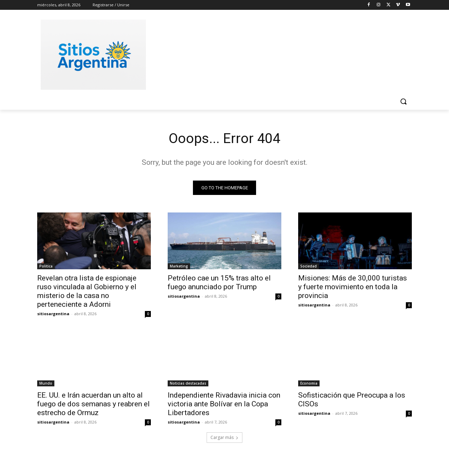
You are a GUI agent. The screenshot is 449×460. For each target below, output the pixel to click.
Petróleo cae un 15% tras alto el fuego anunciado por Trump (219, 282)
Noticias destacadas (188, 383)
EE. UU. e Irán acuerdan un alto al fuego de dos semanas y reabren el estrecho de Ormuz (93, 404)
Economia (308, 383)
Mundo (45, 383)
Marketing (179, 266)
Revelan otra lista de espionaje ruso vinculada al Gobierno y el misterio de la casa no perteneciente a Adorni (86, 291)
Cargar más (224, 438)
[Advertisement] (277, 53)
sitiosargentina (53, 314)
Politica (46, 266)
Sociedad (308, 266)
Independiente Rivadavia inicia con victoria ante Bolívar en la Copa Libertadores (224, 404)
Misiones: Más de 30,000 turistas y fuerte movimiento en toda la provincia (352, 287)
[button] (403, 101)
